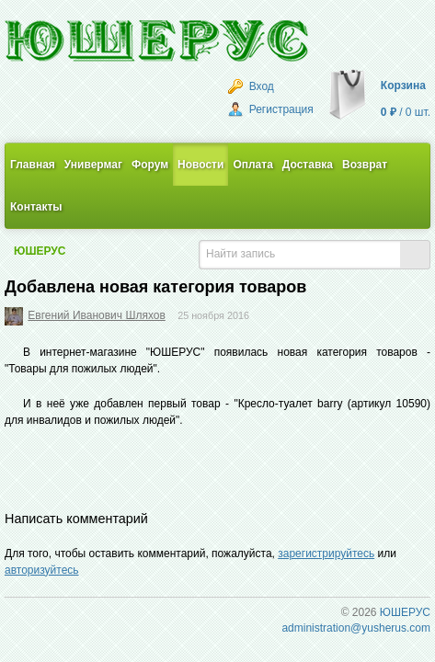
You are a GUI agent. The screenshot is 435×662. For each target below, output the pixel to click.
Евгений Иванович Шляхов (96, 315)
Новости (200, 164)
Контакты (36, 206)
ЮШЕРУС (39, 251)
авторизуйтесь (42, 570)
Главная (32, 164)
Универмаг (93, 164)
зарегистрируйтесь (326, 553)
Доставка (307, 164)
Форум (150, 164)
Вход (250, 86)
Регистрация (270, 109)
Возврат (364, 164)
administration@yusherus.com (355, 628)
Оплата (252, 164)
